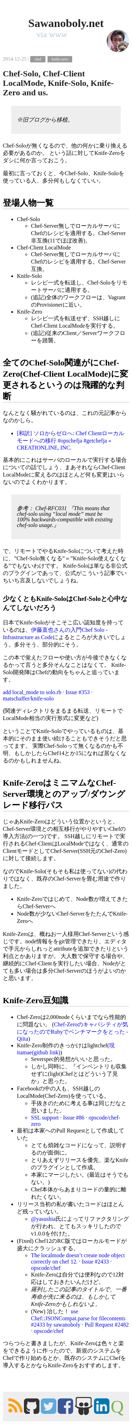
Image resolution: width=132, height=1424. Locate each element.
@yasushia (43, 1219)
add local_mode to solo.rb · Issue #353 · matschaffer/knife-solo (48, 695)
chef (38, 59)
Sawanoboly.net (65, 23)
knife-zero (60, 59)
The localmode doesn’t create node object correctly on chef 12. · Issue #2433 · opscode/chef (78, 1261)
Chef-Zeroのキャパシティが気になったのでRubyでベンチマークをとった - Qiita (72, 1031)
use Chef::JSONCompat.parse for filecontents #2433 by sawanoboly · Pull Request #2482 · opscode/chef (80, 1321)
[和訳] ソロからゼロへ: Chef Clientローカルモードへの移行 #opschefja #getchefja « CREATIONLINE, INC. (70, 440)
